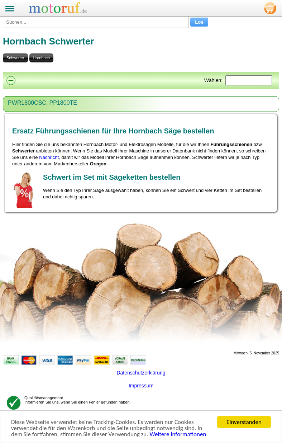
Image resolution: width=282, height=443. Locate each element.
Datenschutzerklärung (140, 373)
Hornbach (41, 58)
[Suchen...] (96, 22)
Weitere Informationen (177, 434)
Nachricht (49, 157)
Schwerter (15, 58)
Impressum (141, 385)
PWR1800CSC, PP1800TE (42, 103)
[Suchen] (248, 80)
